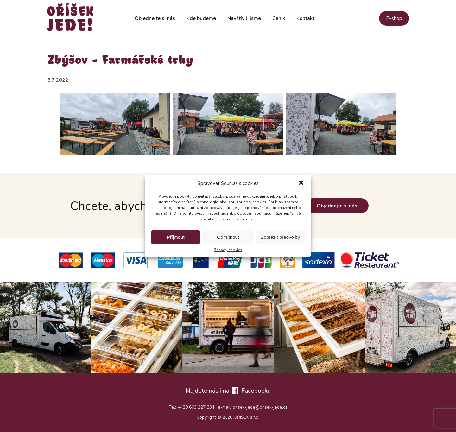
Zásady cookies (228, 249)
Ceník (278, 18)
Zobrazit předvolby (280, 237)
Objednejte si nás (155, 18)
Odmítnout (228, 237)
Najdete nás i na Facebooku (228, 390)
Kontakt (305, 18)
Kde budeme (201, 18)
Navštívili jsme (244, 18)
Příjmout (176, 237)
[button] (301, 183)
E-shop (394, 18)
